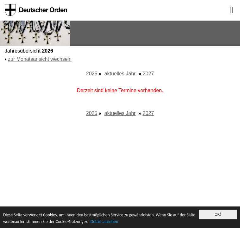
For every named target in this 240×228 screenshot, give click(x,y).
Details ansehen (104, 221)
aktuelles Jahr (120, 73)
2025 (92, 73)
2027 (148, 73)
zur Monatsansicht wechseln (40, 59)
